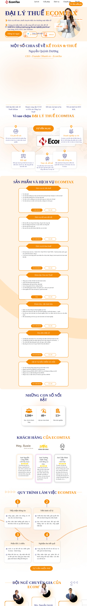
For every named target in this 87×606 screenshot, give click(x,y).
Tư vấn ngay (43, 128)
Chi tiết (33, 210)
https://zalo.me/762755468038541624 (70, 597)
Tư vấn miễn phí (76, 4)
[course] (64, 567)
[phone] (64, 563)
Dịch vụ (56, 2)
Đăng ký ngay (14, 33)
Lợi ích (36, 2)
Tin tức (77, 2)
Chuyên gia (67, 2)
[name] (64, 559)
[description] (64, 571)
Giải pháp (46, 2)
